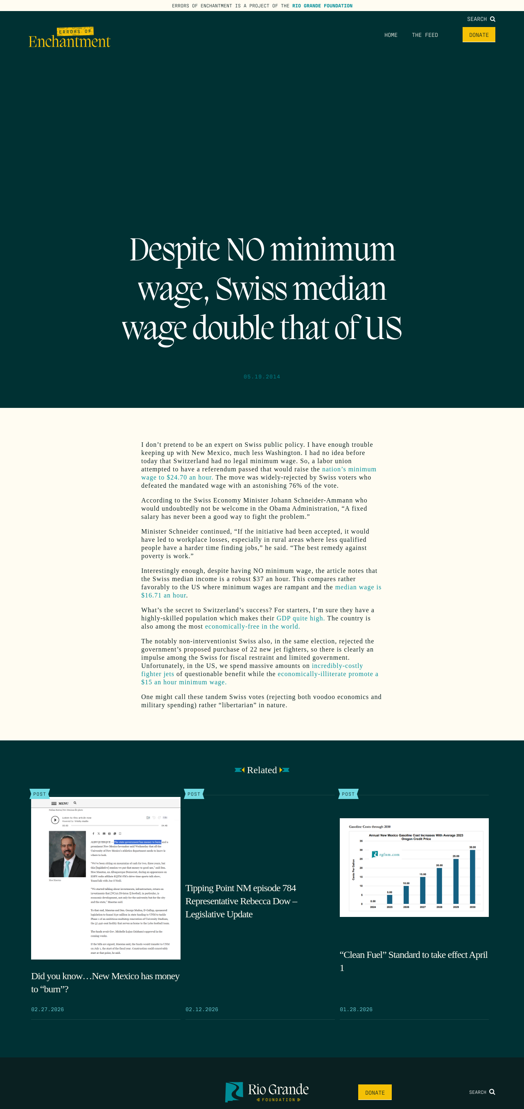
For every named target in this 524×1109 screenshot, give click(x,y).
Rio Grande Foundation (322, 5)
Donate (479, 34)
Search (481, 18)
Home (391, 34)
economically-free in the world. (252, 626)
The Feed (425, 34)
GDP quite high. (301, 618)
